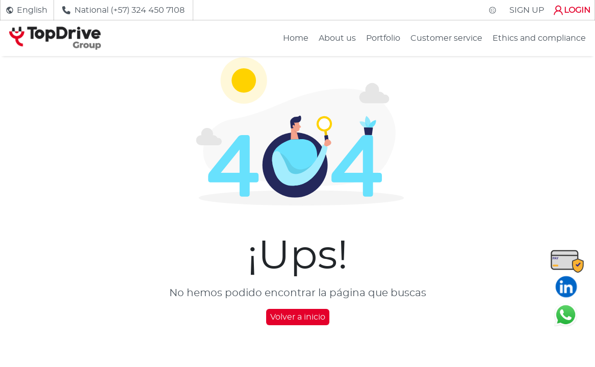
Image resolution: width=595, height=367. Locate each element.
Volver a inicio (297, 317)
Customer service (446, 38)
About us (337, 38)
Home (295, 38)
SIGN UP (526, 10)
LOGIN (571, 10)
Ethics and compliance (539, 38)
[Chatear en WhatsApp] (565, 314)
